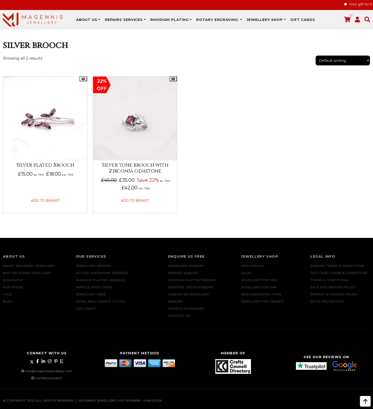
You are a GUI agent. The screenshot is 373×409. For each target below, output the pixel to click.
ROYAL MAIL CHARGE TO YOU (100, 305)
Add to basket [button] (45, 200)
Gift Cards (302, 19)
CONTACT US (179, 319)
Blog (7, 305)
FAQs (7, 297)
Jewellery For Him (258, 290)
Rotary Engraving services (102, 276)
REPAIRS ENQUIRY (183, 276)
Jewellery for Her (259, 283)
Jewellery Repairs (93, 269)
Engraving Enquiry (186, 269)
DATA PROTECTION (327, 305)
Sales (246, 276)
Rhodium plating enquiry (192, 283)
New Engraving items (261, 297)
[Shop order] (342, 60)
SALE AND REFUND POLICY (333, 290)
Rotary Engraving (217, 19)
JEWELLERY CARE (91, 297)
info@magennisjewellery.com (48, 371)
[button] (367, 20)
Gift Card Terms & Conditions (339, 276)
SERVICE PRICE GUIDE (94, 290)
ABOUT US (86, 19)
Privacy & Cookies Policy (333, 297)
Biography (13, 283)
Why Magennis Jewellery (27, 276)
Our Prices (13, 290)
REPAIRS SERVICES (124, 19)
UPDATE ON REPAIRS (186, 312)
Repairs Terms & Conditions (337, 269)
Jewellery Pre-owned (262, 305)
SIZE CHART (86, 312)
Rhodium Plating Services (100, 283)
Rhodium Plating (169, 19)
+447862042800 (48, 378)
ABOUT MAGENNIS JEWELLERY (29, 269)
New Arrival (253, 269)
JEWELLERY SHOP (265, 19)
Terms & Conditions (329, 283)
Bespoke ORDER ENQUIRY (191, 290)
